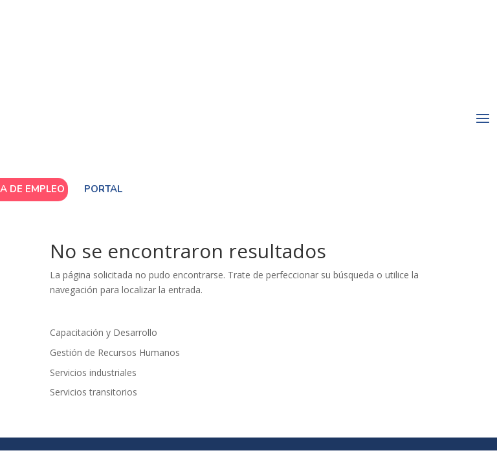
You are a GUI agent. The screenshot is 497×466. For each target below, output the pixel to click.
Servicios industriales (93, 372)
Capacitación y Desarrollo (103, 332)
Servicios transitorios (93, 392)
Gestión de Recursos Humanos (115, 352)
